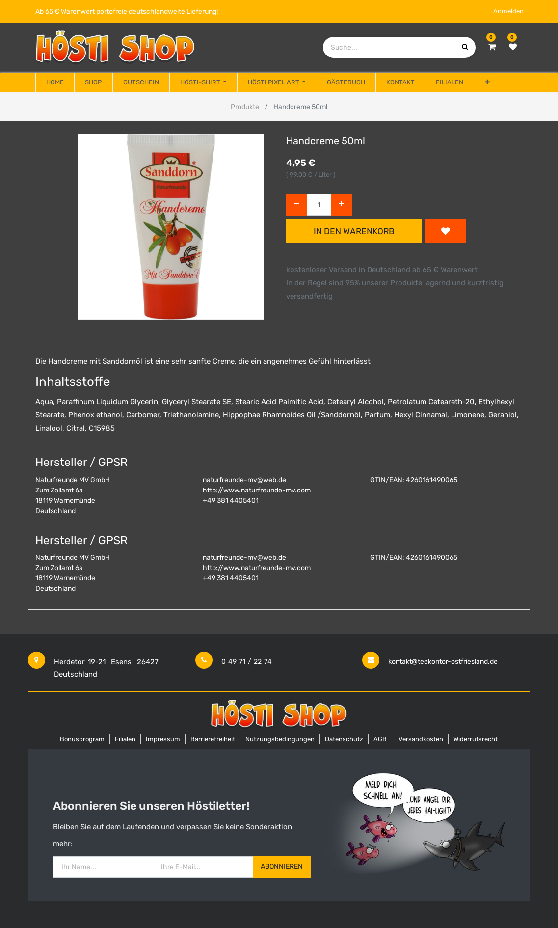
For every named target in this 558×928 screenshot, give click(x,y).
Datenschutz (344, 739)
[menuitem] (55, 82)
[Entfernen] (296, 205)
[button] (487, 82)
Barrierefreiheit (212, 739)
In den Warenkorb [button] (354, 231)
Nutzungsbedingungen (280, 739)
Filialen (125, 739)
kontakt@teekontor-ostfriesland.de (443, 661)
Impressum (163, 739)
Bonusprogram (82, 739)
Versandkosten (421, 739)
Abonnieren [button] (282, 866)
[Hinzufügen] (341, 205)
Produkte (245, 107)
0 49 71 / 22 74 (246, 661)
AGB (380, 739)
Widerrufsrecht (475, 739)
